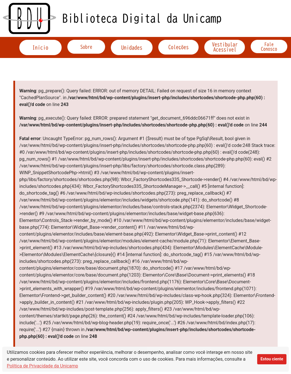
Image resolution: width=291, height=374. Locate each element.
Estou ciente (272, 359)
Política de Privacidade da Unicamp (42, 366)
